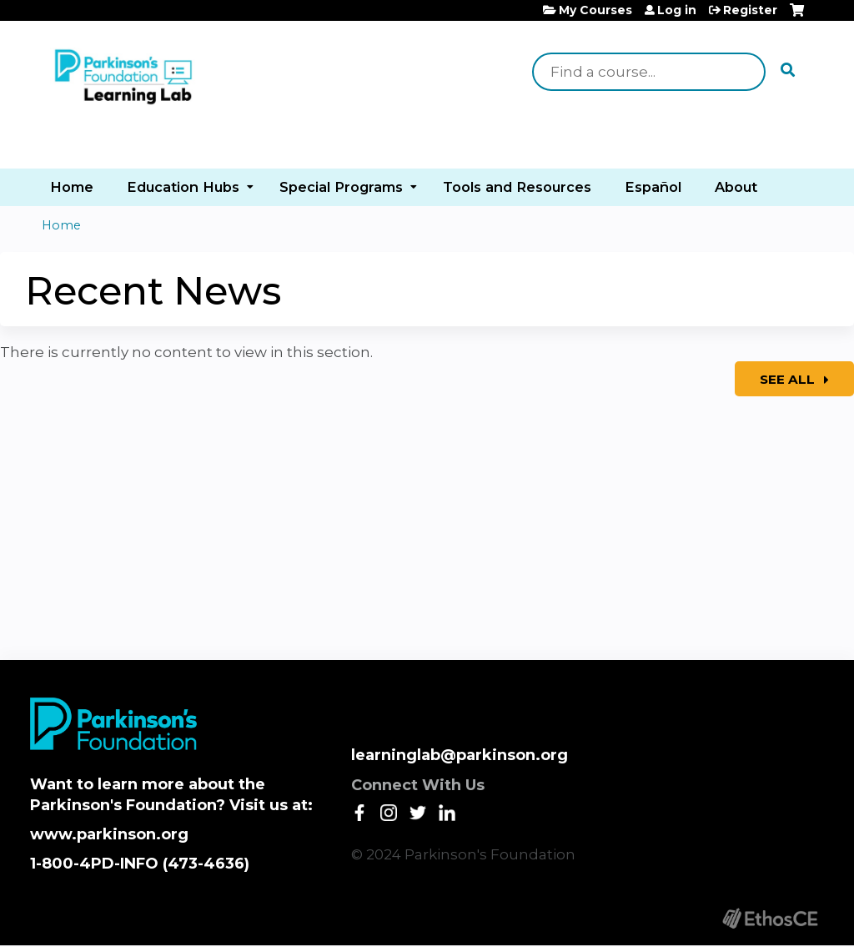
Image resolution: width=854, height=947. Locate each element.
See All (789, 379)
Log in (676, 10)
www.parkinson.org (109, 834)
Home (71, 187)
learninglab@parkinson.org (459, 755)
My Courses (595, 10)
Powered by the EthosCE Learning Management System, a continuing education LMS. (770, 918)
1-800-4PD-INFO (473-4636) (139, 863)
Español (653, 187)
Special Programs (341, 187)
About (736, 187)
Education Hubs (183, 187)
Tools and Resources (517, 187)
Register (750, 10)
